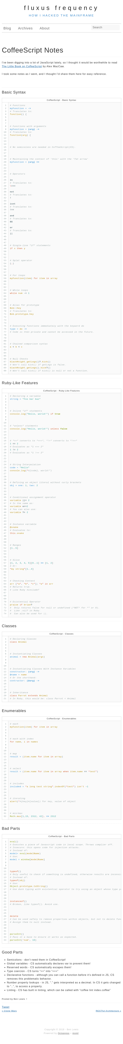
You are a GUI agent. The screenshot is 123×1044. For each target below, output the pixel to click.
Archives (25, 28)
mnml (75, 1033)
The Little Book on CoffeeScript (22, 66)
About (45, 28)
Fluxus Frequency (61, 7)
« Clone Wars (9, 1011)
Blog (7, 28)
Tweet (6, 1007)
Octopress (63, 1033)
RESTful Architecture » (108, 1011)
